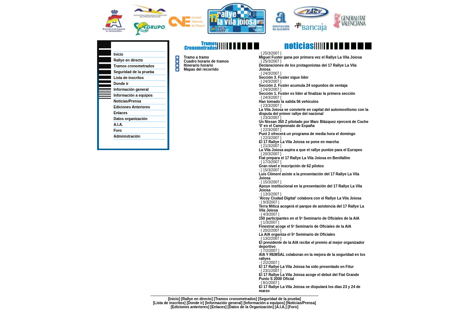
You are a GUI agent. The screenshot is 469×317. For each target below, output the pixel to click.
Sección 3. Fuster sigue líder (284, 77)
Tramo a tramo (196, 57)
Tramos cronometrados (134, 66)
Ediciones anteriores (190, 307)
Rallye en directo (128, 60)
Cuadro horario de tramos (206, 61)
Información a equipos (133, 95)
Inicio (118, 54)
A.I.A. (118, 125)
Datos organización (130, 119)
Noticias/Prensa (127, 101)
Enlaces (121, 113)
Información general (131, 89)
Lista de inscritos (129, 78)
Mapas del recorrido (201, 69)
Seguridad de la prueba (134, 72)
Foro (118, 130)
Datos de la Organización (250, 307)
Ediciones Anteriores (132, 107)
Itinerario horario (198, 65)
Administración (127, 136)
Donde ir (121, 84)
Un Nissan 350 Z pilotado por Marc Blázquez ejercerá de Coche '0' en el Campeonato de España (314, 124)
